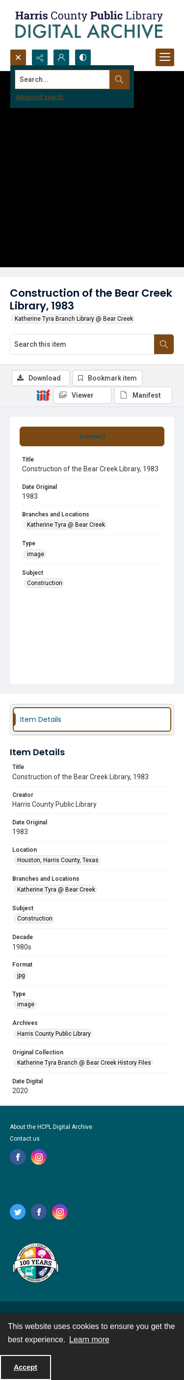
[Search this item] (82, 344)
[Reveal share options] (40, 57)
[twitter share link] (18, 1212)
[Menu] (165, 57)
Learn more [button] (89, 1339)
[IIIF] (43, 394)
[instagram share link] (39, 1157)
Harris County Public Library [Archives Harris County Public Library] (54, 1033)
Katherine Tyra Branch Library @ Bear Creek (74, 318)
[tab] (92, 436)
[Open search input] (18, 57)
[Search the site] (74, 79)
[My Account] (61, 57)
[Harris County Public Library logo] (35, 1263)
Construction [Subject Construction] (44, 583)
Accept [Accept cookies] (25, 1367)
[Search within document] (164, 344)
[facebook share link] (18, 1157)
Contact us (25, 1138)
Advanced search (39, 97)
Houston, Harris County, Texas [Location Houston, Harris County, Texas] (58, 860)
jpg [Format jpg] (21, 975)
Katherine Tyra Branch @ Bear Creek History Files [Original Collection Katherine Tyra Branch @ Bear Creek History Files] (84, 1062)
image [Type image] (35, 554)
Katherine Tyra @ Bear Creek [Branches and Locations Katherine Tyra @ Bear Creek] (66, 524)
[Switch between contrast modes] (83, 57)
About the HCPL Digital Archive (51, 1127)
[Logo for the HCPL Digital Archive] (88, 24)
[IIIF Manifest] (143, 395)
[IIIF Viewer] (82, 395)
